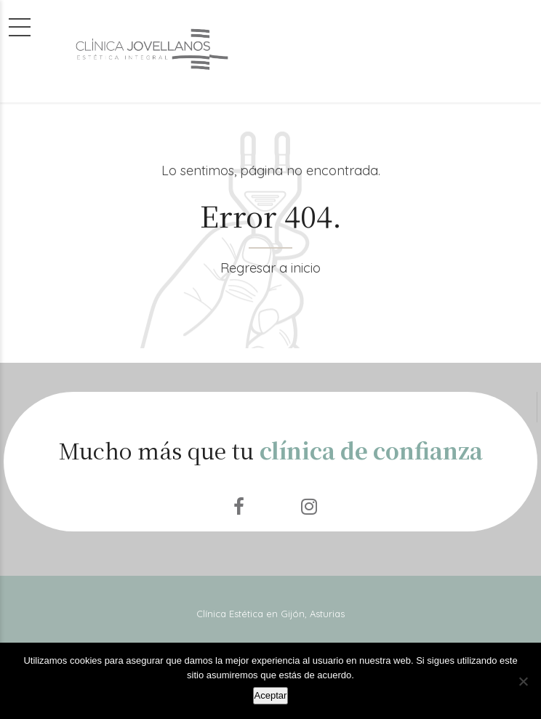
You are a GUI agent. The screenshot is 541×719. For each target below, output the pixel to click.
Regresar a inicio (270, 268)
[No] (523, 681)
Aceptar (271, 695)
